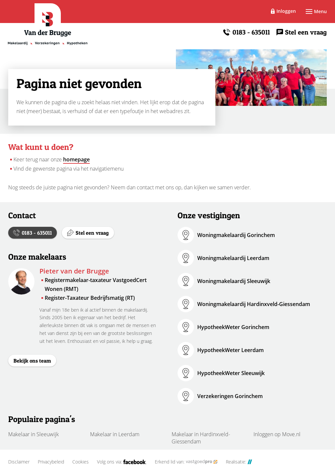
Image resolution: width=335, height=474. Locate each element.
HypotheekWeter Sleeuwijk (231, 373)
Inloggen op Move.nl (276, 434)
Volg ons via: (122, 462)
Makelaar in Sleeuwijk (33, 434)
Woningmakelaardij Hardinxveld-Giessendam (253, 304)
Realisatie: (239, 462)
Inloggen (286, 11)
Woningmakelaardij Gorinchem (236, 235)
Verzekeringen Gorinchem (230, 396)
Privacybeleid (51, 462)
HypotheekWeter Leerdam (230, 350)
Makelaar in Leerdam (114, 434)
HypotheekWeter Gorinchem (233, 327)
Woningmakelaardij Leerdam (233, 258)
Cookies (80, 462)
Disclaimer (19, 462)
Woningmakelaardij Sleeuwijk (233, 281)
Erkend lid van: (186, 462)
